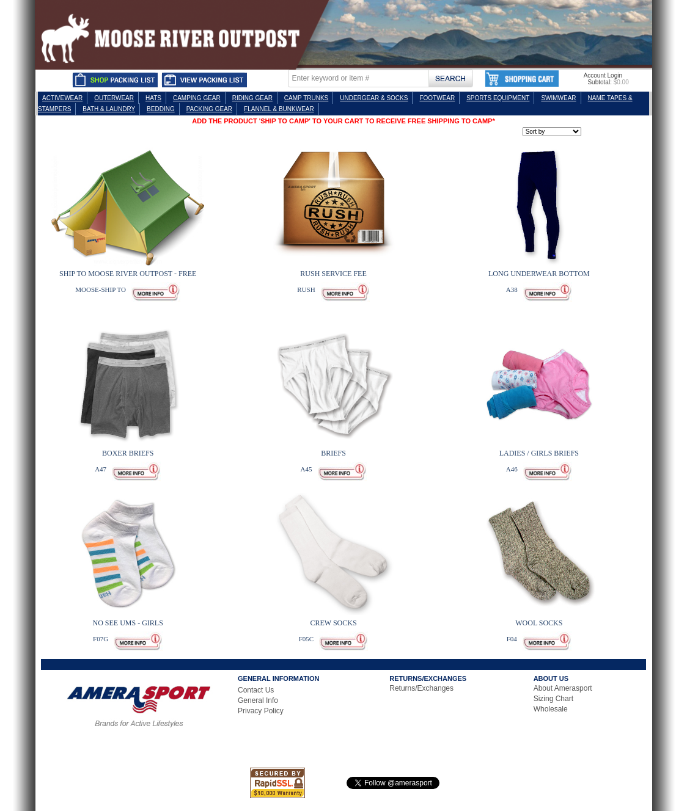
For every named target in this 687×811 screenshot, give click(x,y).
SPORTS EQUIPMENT (497, 98)
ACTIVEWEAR (62, 98)
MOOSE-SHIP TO (100, 289)
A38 (512, 289)
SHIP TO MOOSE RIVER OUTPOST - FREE (127, 273)
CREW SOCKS (333, 623)
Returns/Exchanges (421, 688)
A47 (100, 469)
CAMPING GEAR (197, 98)
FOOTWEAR (437, 98)
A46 (512, 469)
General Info (258, 700)
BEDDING (161, 109)
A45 (306, 469)
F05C (306, 638)
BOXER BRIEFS (127, 453)
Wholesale (551, 709)
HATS (153, 98)
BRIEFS (333, 453)
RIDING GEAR (252, 98)
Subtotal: (599, 82)
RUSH (306, 289)
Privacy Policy (261, 711)
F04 (512, 638)
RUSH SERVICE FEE (333, 273)
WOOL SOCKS (538, 623)
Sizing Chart (553, 698)
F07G (100, 638)
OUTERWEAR (114, 98)
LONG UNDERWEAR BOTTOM (539, 273)
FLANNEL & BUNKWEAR (279, 109)
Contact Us (256, 690)
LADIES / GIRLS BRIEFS (539, 453)
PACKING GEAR (209, 109)
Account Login (603, 75)
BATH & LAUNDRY (109, 109)
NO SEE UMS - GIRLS (128, 623)
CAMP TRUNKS (306, 98)
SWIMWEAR (558, 98)
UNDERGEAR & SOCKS (374, 98)
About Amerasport (563, 688)
